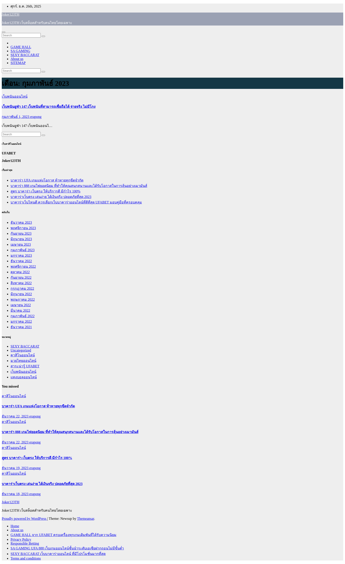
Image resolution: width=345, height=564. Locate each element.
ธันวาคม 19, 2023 (15, 468)
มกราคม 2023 (21, 255)
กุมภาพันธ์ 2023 (23, 250)
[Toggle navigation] (3, 32)
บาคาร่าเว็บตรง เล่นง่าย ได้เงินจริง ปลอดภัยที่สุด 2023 (51, 197)
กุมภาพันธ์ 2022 (23, 316)
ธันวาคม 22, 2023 (15, 416)
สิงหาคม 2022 (21, 283)
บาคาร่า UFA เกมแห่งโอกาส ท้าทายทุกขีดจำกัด (47, 180)
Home (15, 526)
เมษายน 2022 (21, 305)
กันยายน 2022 (21, 277)
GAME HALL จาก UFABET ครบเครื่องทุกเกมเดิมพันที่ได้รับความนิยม (63, 535)
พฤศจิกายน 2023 (23, 228)
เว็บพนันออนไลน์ (15, 96)
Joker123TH (10, 14)
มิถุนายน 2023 (21, 239)
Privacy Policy (21, 539)
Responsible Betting (25, 543)
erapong (36, 117)
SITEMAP (18, 63)
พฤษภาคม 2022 (23, 299)
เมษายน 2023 (21, 244)
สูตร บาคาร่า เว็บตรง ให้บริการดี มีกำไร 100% (45, 191)
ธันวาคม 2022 (21, 261)
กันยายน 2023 (21, 233)
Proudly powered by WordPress (24, 518)
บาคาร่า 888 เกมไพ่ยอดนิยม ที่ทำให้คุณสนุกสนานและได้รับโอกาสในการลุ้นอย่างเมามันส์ (79, 186)
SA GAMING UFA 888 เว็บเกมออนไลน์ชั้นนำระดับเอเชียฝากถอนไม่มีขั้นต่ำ (67, 548)
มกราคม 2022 (21, 321)
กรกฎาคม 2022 (22, 288)
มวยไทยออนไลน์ (23, 361)
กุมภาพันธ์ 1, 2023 (16, 117)
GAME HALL (21, 47)
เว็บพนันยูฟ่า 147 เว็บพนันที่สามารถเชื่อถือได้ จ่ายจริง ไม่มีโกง (48, 106)
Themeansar (85, 518)
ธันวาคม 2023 (21, 222)
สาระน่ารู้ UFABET (25, 366)
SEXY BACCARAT (25, 55)
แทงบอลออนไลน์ (24, 377)
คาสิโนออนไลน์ (23, 355)
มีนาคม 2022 (20, 310)
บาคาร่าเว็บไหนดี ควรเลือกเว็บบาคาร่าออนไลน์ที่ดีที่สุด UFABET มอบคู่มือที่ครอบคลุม (76, 202)
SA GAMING (20, 51)
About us (17, 59)
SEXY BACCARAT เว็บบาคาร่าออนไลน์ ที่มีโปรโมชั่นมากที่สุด (58, 554)
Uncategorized (21, 350)
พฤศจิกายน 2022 (23, 266)
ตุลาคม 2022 (20, 272)
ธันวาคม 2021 (21, 327)
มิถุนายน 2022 (21, 294)
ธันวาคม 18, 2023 (15, 494)
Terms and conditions (26, 558)
